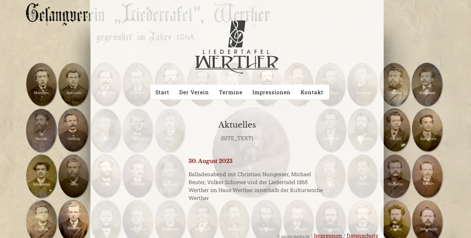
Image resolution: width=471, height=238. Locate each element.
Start (162, 92)
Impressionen (271, 92)
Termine (230, 92)
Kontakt (312, 92)
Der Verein (194, 92)
